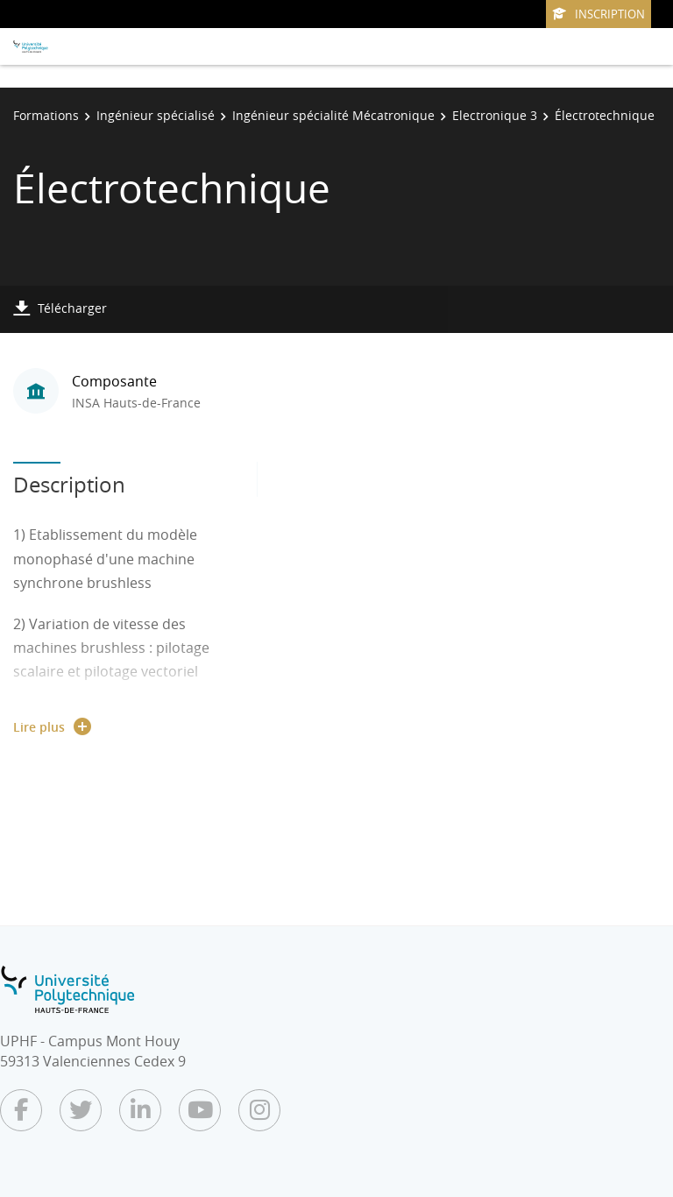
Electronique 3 (494, 115)
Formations (46, 115)
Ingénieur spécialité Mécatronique (333, 115)
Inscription (598, 14)
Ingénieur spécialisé (155, 115)
